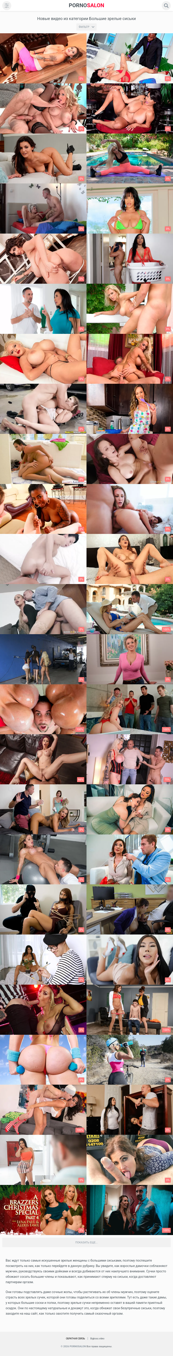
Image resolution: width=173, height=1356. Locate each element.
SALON (86, 5)
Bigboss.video (97, 1338)
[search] (166, 5)
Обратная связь (75, 1338)
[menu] (6, 5)
